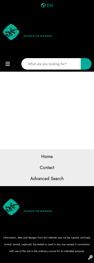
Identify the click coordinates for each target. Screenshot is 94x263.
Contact (47, 167)
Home (47, 156)
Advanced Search (47, 178)
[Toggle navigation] (8, 64)
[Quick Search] (51, 64)
